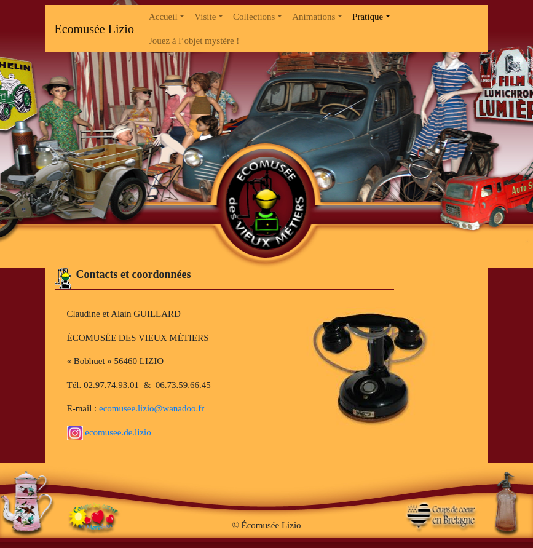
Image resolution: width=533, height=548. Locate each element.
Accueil (163, 17)
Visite (205, 17)
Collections (254, 17)
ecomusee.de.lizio (109, 432)
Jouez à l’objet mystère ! (194, 41)
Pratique (367, 17)
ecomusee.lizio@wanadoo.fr (151, 408)
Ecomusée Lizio (94, 29)
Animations (313, 17)
